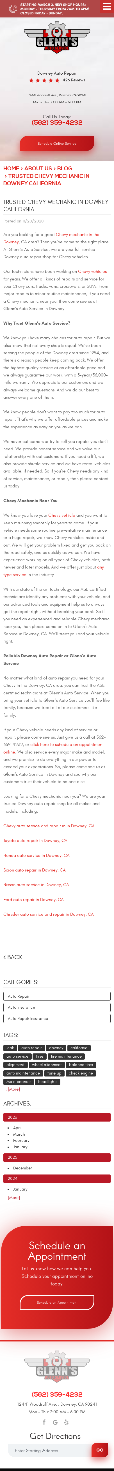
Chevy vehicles (92, 271)
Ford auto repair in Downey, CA (33, 899)
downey (56, 1048)
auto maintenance (23, 1073)
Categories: (21, 982)
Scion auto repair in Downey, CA (34, 870)
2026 (12, 1117)
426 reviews (74, 80)
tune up (54, 1073)
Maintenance (18, 1081)
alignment (15, 1064)
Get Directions (55, 1436)
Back (14, 957)
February (21, 1140)
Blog (64, 169)
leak (10, 1048)
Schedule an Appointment (57, 1302)
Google (55, 1422)
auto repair (31, 1048)
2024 (12, 1178)
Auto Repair (18, 996)
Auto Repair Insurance (28, 1018)
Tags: (11, 1035)
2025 (12, 1157)
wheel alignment (47, 1064)
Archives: (17, 1103)
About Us (38, 169)
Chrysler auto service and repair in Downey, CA (48, 914)
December (22, 1168)
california (79, 1048)
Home (11, 169)
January (20, 1147)
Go (99, 1450)
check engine (81, 1073)
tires (40, 1056)
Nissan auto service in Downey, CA (36, 884)
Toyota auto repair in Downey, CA (35, 840)
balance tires (81, 1064)
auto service (17, 1056)
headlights (47, 1081)
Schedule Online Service (57, 143)
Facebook (44, 1422)
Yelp (66, 1422)
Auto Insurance (21, 1007)
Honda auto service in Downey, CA (36, 855)
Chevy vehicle (61, 515)
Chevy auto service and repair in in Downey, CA (49, 825)
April (17, 1127)
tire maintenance (66, 1056)
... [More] (11, 1089)
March (19, 1134)
